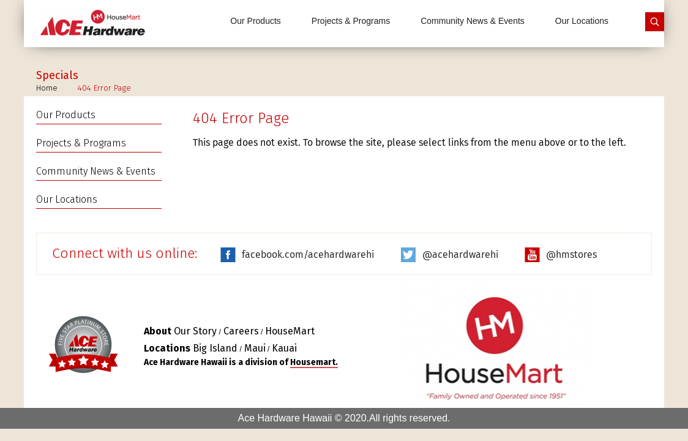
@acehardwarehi (460, 254)
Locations (167, 348)
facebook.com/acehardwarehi (308, 254)
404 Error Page (104, 87)
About (157, 331)
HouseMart (290, 331)
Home (47, 87)
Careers (241, 331)
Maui (255, 348)
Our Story (195, 331)
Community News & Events (473, 21)
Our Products (255, 21)
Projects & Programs (351, 21)
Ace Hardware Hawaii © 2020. (303, 418)
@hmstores (571, 254)
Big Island (215, 348)
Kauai (284, 348)
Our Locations (581, 21)
